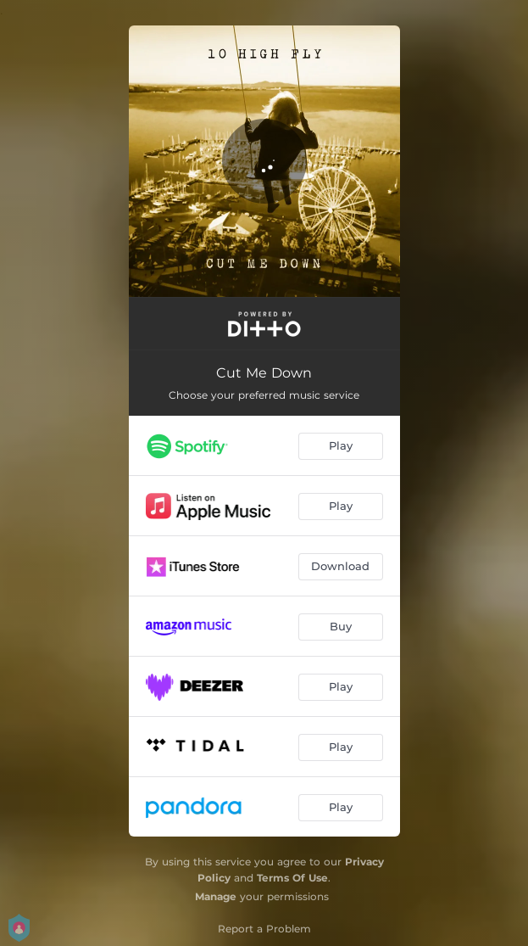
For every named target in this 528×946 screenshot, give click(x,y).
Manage (215, 896)
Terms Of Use (292, 877)
